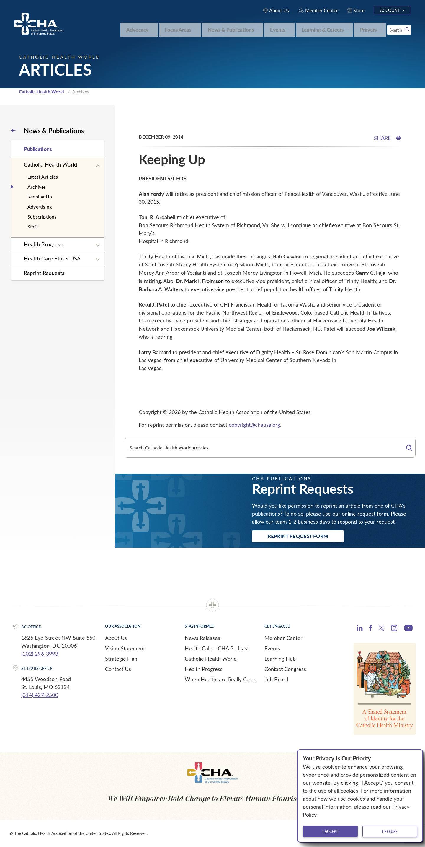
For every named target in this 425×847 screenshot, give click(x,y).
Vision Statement (125, 648)
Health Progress (43, 244)
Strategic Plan (121, 658)
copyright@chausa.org (254, 424)
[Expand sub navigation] (98, 166)
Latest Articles (42, 177)
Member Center (283, 637)
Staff (32, 226)
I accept (330, 831)
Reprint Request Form (298, 536)
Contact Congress (285, 668)
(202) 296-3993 (39, 653)
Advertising (39, 206)
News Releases (202, 637)
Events (272, 648)
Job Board (276, 679)
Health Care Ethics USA (52, 258)
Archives (36, 187)
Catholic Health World (41, 92)
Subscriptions (42, 217)
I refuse (390, 831)
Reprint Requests (44, 272)
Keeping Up (39, 196)
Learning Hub (280, 658)
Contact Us (118, 668)
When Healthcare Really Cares (221, 679)
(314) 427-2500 (39, 694)
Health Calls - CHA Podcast (217, 648)
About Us (116, 637)
